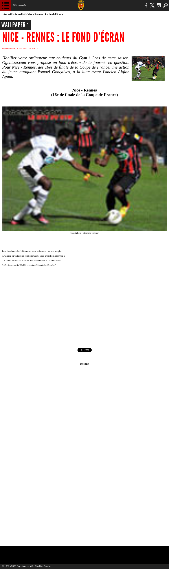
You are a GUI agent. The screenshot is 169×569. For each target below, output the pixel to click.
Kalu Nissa (134, 552)
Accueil (7, 14)
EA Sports (30, 552)
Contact (47, 566)
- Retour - (84, 363)
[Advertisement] (84, 308)
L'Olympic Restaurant (76, 552)
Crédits (38, 566)
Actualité (19, 14)
